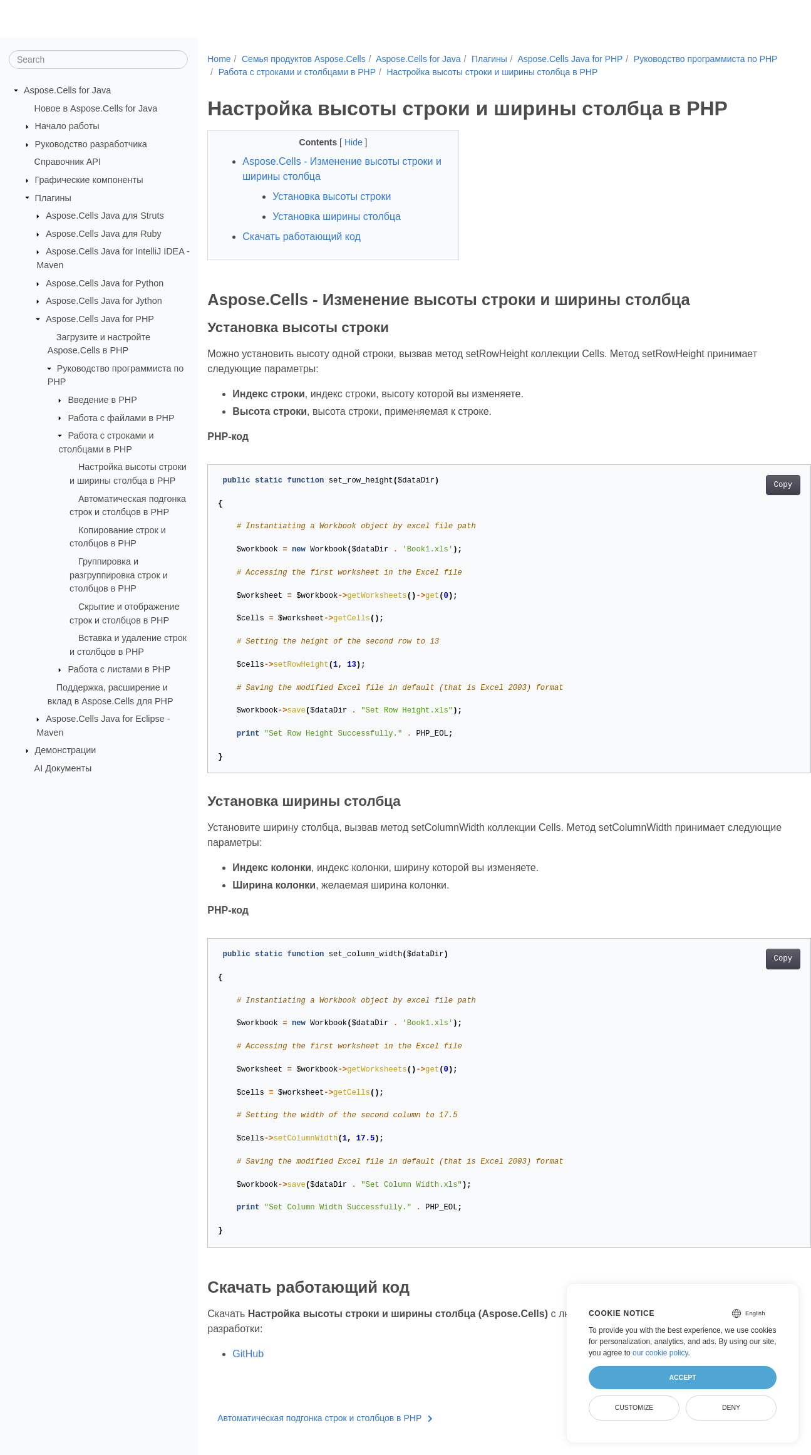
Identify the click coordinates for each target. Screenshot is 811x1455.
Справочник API (67, 162)
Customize (634, 1407)
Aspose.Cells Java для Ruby (104, 234)
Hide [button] (346, 142)
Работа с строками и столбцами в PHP (451, 72)
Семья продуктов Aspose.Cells (304, 59)
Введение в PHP (102, 400)
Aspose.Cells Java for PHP (100, 319)
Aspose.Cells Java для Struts (105, 216)
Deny (731, 1407)
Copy (741, 485)
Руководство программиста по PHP (291, 72)
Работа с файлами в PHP (121, 417)
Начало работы (67, 126)
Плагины (53, 197)
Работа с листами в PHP (119, 669)
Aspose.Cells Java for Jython (104, 301)
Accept (682, 1377)
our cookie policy (660, 1352)
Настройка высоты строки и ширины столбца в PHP (646, 72)
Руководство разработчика (91, 144)
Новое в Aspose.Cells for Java (96, 108)
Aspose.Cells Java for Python (104, 283)
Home (218, 59)
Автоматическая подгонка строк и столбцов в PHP (325, 1418)
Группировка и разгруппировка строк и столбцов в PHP (119, 574)
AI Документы (63, 768)
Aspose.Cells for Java (67, 90)
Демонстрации (65, 750)
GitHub (248, 1353)
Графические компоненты (89, 180)
